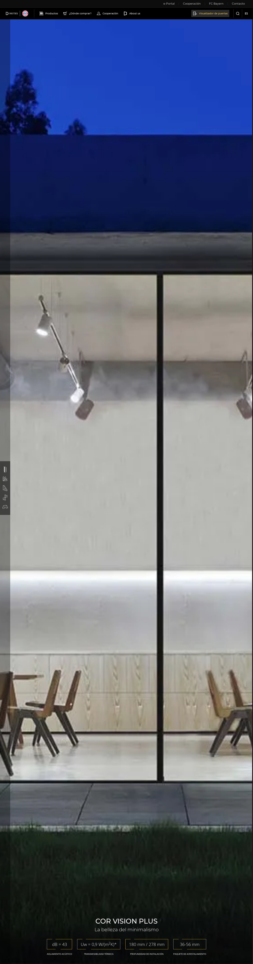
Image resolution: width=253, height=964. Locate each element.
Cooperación (107, 13)
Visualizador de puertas (210, 13)
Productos (48, 13)
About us (131, 13)
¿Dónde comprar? (77, 13)
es (246, 13)
